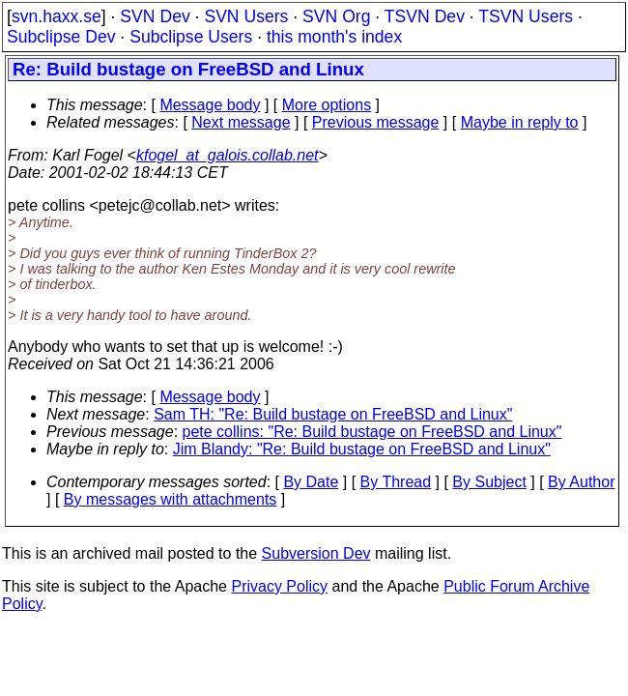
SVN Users (246, 16)
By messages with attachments (170, 499)
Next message (240, 122)
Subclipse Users (190, 36)
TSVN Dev (425, 16)
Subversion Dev (316, 553)
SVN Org (336, 16)
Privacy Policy (279, 586)
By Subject (489, 482)
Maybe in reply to (520, 122)
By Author (581, 482)
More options (327, 105)
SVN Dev (154, 16)
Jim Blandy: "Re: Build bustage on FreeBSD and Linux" (362, 449)
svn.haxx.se (56, 16)
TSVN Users (525, 16)
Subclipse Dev (61, 36)
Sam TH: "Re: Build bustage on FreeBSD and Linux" (333, 414)
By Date (310, 482)
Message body (209, 105)
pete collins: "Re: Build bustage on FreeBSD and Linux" (372, 431)
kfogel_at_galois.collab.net (227, 155)
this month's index (334, 36)
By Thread (396, 482)
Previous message (376, 122)
